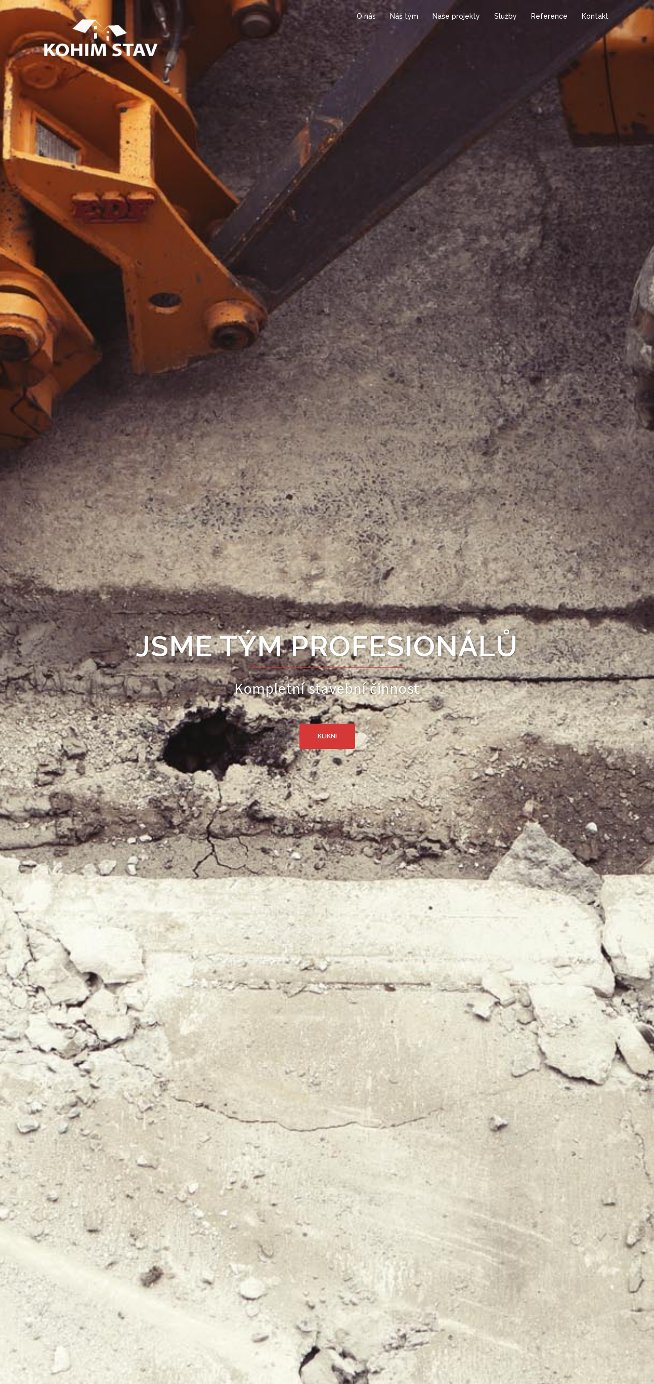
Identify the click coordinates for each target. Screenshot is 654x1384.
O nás (366, 16)
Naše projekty (456, 16)
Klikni (327, 736)
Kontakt (595, 16)
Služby (505, 16)
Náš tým (404, 16)
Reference (549, 16)
